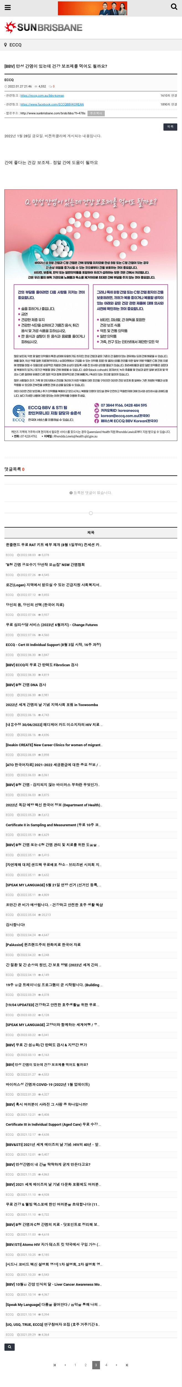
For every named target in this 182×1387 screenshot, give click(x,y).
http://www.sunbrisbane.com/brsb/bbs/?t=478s (52, 113)
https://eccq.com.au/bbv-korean (42, 95)
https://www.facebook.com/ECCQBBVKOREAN (52, 104)
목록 (170, 127)
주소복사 (96, 113)
